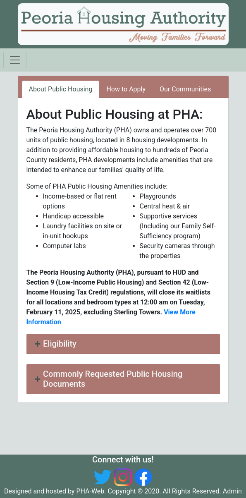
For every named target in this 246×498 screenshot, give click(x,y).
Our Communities (185, 89)
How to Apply (126, 89)
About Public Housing (61, 89)
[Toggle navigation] (14, 60)
